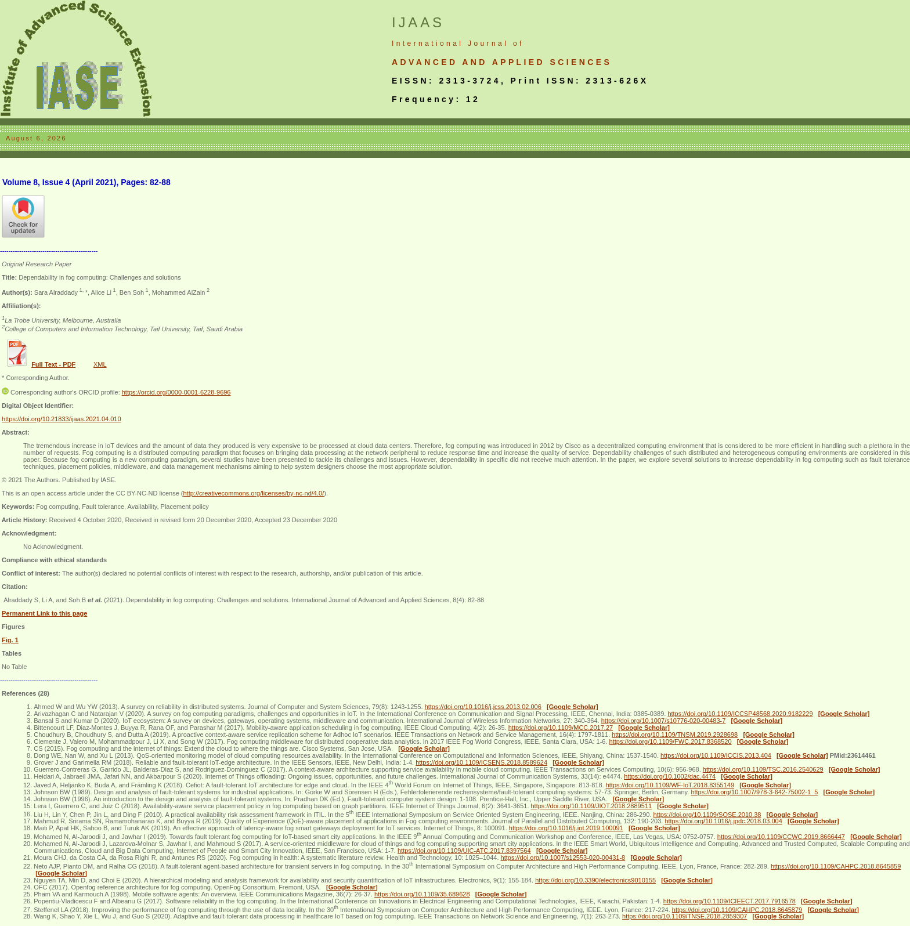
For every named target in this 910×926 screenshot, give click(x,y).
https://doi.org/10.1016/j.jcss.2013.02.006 (483, 706)
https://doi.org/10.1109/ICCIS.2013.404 (715, 755)
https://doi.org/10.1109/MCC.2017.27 (560, 727)
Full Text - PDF (53, 364)
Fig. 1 (10, 639)
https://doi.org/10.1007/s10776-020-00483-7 (663, 720)
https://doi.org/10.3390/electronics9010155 (595, 880)
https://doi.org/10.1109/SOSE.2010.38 (707, 814)
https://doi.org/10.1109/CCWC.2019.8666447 (781, 836)
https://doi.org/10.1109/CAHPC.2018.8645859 (836, 866)
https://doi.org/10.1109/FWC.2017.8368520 (670, 741)
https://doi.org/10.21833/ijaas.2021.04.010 (61, 418)
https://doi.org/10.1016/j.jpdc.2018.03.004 (723, 821)
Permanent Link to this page (44, 613)
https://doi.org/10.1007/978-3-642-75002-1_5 (754, 791)
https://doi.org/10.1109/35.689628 (422, 894)
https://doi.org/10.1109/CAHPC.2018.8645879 (737, 909)
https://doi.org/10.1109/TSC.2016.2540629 (763, 769)
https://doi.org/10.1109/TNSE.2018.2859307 (684, 916)
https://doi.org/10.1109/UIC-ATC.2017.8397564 (464, 850)
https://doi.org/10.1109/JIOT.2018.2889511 (591, 805)
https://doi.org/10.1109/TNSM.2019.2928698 (675, 734)
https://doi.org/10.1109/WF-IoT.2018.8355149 (670, 785)
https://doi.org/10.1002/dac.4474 (670, 776)
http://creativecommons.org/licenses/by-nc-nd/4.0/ (253, 493)
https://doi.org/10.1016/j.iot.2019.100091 (566, 827)
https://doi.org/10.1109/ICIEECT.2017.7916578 (729, 901)
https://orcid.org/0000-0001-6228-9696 (176, 392)
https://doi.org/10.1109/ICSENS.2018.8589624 (481, 762)
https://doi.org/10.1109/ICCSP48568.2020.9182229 (740, 713)
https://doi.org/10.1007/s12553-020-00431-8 (563, 857)
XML (100, 364)
